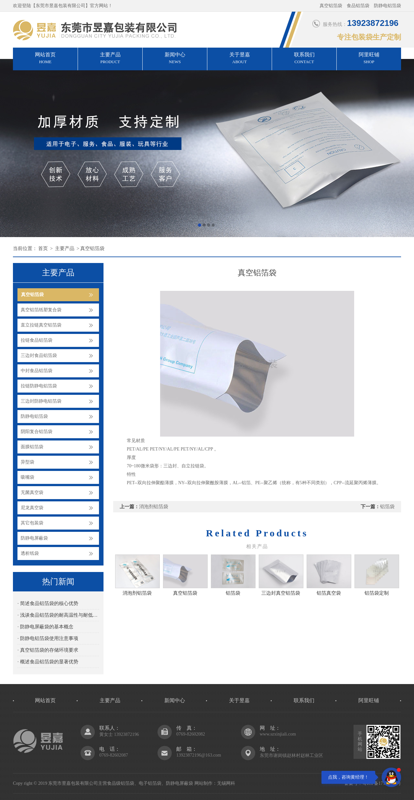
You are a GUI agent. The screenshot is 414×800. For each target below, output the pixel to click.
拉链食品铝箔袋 (36, 340)
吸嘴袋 (27, 477)
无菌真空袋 (32, 492)
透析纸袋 (30, 553)
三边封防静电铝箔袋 (41, 401)
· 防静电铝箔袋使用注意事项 (47, 638)
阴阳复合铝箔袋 (36, 431)
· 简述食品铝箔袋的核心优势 (47, 603)
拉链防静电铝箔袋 (39, 385)
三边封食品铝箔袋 (39, 355)
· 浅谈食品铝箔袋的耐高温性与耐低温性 (58, 615)
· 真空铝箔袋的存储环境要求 (47, 650)
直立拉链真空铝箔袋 (41, 325)
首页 (43, 248)
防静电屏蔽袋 (34, 538)
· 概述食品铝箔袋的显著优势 (47, 661)
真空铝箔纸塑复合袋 (41, 309)
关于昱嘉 (239, 58)
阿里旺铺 (369, 58)
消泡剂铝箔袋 (153, 506)
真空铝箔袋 (92, 248)
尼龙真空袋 (32, 507)
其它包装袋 (32, 522)
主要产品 (110, 58)
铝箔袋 (387, 506)
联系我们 (304, 58)
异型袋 (27, 462)
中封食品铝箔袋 (36, 370)
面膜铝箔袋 (32, 446)
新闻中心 (175, 58)
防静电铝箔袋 (34, 416)
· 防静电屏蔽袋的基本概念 (45, 626)
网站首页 (45, 58)
